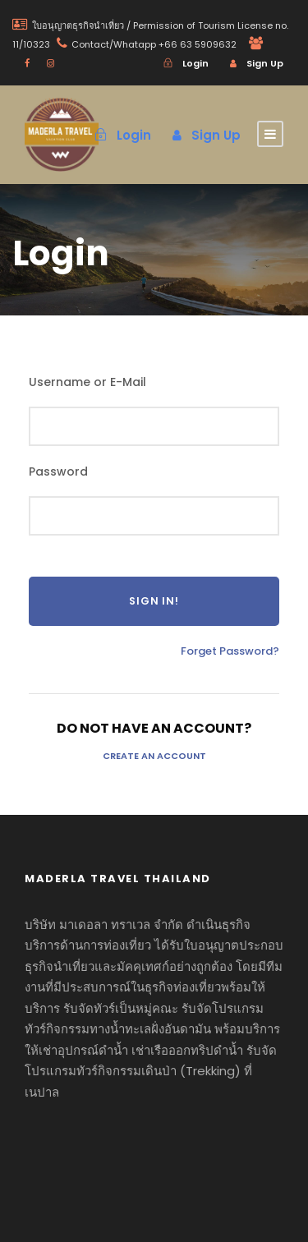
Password (58, 471)
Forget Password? (230, 651)
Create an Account (154, 755)
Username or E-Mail (87, 382)
